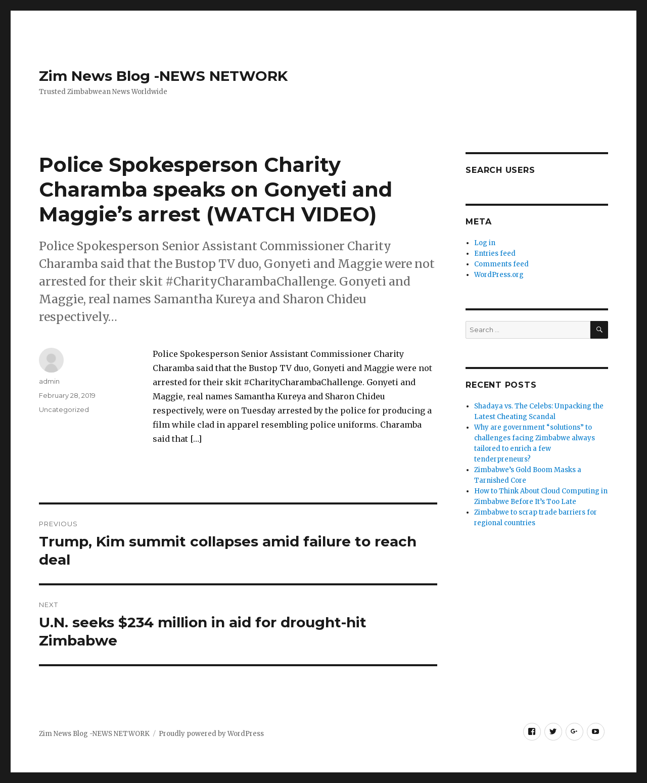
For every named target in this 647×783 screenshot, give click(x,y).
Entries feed (495, 253)
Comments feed (501, 264)
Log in (484, 243)
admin (49, 381)
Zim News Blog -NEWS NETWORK (163, 75)
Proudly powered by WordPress (211, 733)
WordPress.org (499, 274)
